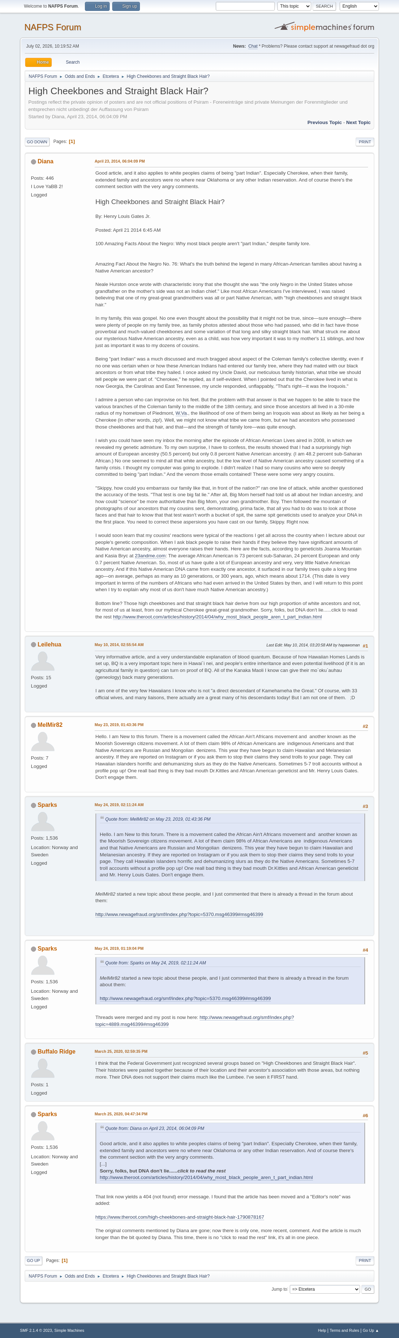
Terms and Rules (344, 1330)
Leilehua (49, 644)
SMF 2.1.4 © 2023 (36, 1330)
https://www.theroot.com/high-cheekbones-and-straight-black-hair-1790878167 (179, 1217)
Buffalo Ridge (56, 1051)
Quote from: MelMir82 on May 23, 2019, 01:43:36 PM (158, 819)
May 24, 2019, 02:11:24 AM (119, 805)
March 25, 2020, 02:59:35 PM (121, 1051)
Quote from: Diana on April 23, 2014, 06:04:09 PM (154, 1128)
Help (322, 1330)
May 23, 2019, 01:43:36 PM (119, 724)
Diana (46, 161)
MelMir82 (50, 725)
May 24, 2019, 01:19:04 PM (119, 948)
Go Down (37, 142)
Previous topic (325, 122)
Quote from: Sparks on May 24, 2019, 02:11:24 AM (155, 962)
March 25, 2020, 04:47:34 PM (121, 1114)
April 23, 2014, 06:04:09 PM (120, 161)
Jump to (279, 1288)
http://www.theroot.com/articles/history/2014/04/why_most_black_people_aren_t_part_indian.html (217, 617)
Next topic (358, 122)
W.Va (181, 413)
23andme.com (150, 555)
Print (365, 142)
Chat (252, 46)
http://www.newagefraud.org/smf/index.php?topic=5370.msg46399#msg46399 (179, 914)
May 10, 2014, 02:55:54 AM (119, 644)
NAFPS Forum (52, 27)
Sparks (47, 805)
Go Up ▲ (371, 1330)
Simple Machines (69, 1330)
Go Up (33, 1260)
